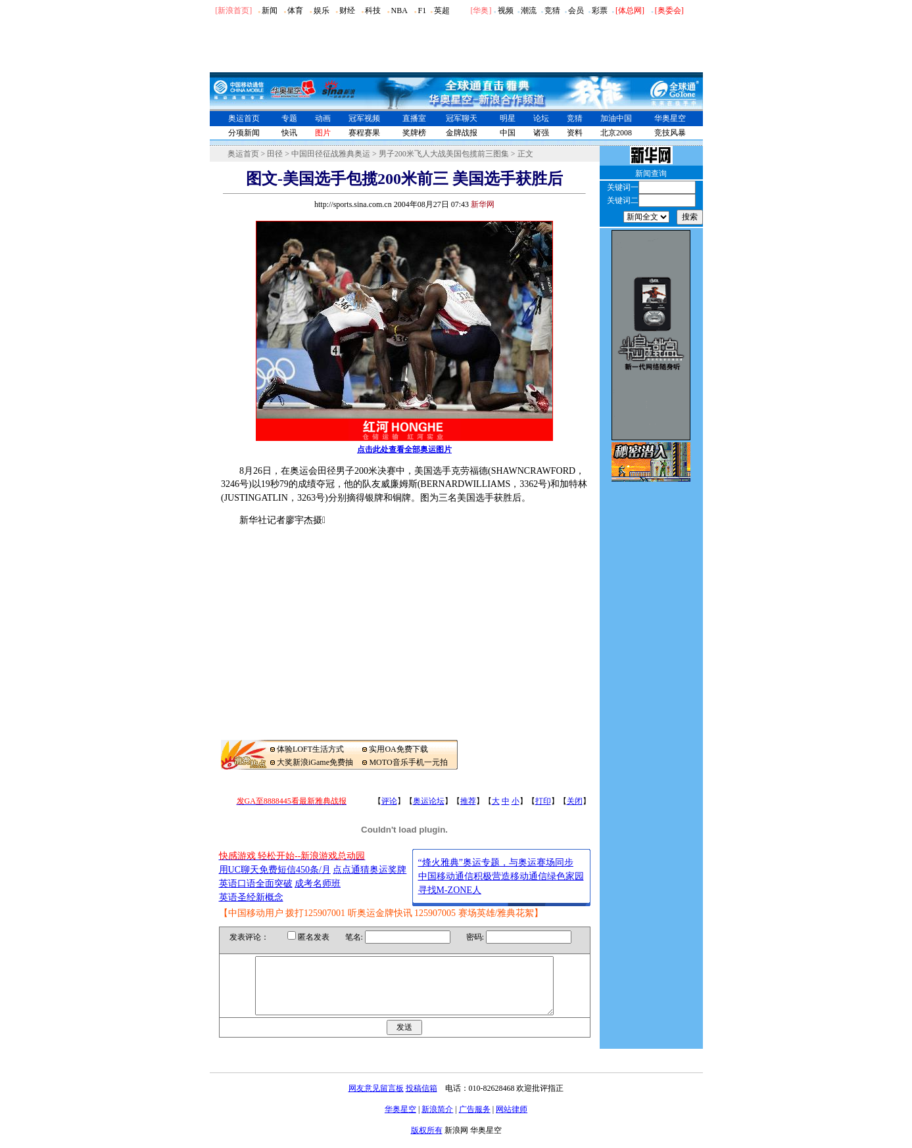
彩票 (600, 10)
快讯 (289, 132)
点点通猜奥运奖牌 (369, 870)
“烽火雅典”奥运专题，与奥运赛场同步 (495, 862)
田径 (275, 153)
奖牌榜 (414, 132)
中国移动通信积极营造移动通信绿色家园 (501, 876)
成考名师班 (318, 883)
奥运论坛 (428, 801)
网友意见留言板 (376, 1100)
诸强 (541, 132)
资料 (575, 132)
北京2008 (616, 132)
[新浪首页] (233, 10)
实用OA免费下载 (398, 749)
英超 (442, 10)
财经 (347, 10)
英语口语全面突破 (256, 883)
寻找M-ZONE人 (449, 890)
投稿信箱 (421, 1100)
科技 (373, 10)
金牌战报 (461, 132)
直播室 (414, 118)
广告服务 (475, 1121)
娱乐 (321, 10)
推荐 (468, 801)
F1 (422, 10)
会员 (576, 10)
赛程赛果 (364, 132)
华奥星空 (670, 118)
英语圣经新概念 (251, 897)
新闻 (269, 10)
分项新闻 (244, 132)
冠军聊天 (461, 118)
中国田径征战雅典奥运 (330, 153)
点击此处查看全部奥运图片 (404, 449)
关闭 (575, 801)
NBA (399, 10)
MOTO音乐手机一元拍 (408, 762)
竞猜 (552, 10)
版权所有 (427, 1142)
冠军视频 (364, 118)
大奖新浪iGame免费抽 (315, 762)
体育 (295, 10)
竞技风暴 (670, 132)
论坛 (541, 118)
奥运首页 (244, 118)
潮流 (529, 10)
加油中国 (616, 118)
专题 (289, 118)
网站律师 (511, 1121)
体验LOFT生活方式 (310, 749)
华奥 (481, 10)
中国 (508, 132)
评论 (389, 801)
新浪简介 (437, 1121)
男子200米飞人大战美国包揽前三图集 (444, 153)
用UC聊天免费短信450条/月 (275, 870)
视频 (506, 10)
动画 (323, 118)
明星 (508, 118)
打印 (543, 801)
